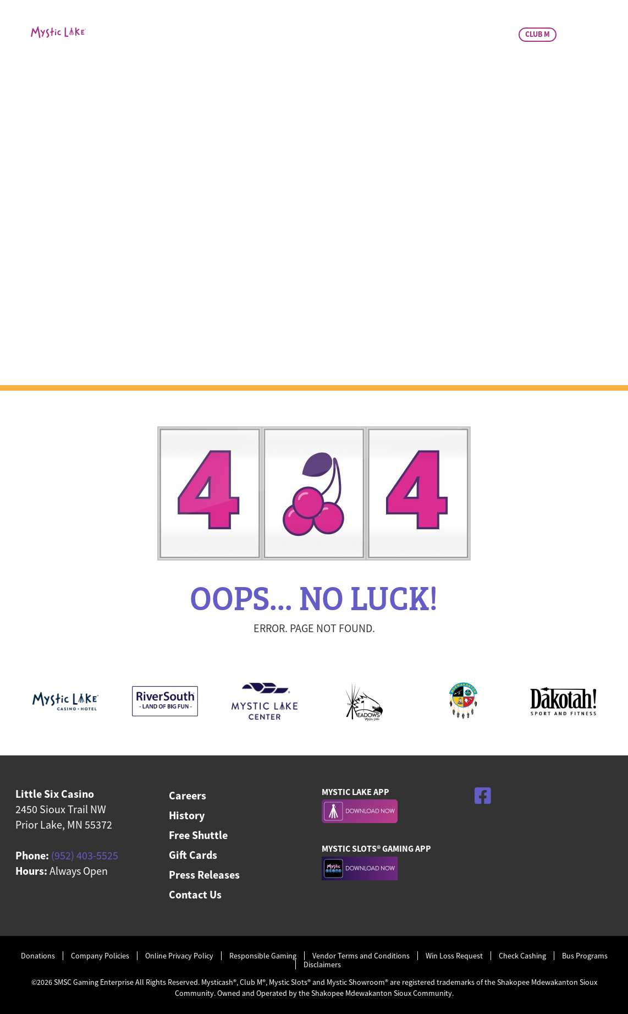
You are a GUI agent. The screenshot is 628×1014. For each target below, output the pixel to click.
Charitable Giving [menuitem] (423, 80)
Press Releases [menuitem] (204, 874)
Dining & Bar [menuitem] (310, 80)
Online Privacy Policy (179, 956)
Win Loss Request (454, 956)
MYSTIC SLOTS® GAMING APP (376, 848)
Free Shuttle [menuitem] (198, 835)
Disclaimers (322, 964)
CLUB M (537, 34)
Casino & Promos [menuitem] (201, 80)
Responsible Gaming (262, 956)
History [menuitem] (187, 815)
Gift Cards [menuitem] (193, 855)
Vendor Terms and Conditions (361, 956)
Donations (38, 956)
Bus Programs (585, 956)
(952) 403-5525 (84, 855)
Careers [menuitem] (187, 795)
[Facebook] (483, 795)
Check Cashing (522, 956)
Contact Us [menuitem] (195, 894)
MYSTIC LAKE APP (355, 791)
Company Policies (100, 956)
